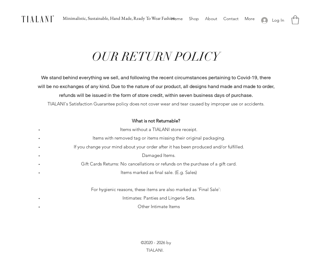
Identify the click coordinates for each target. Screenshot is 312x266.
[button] (295, 20)
